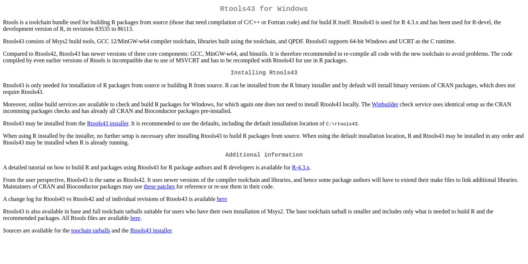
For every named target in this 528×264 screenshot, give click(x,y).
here (222, 203)
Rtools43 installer (107, 126)
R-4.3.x (300, 172)
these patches (159, 191)
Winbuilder (385, 107)
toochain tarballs (90, 235)
